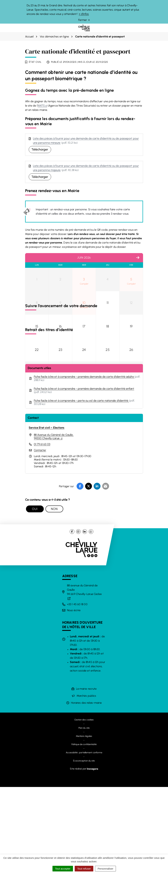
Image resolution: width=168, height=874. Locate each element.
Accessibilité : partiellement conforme (84, 839)
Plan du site (84, 815)
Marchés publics (86, 782)
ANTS (42, 105)
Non (54, 596)
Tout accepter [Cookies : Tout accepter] (62, 868)
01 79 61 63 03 (42, 531)
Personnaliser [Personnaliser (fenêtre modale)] (105, 868)
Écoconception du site (84, 847)
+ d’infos (84, 14)
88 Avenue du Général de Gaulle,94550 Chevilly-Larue (53, 523)
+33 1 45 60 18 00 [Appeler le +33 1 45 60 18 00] (77, 691)
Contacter (40, 537)
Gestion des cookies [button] (84, 806)
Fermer (84, 20)
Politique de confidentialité (84, 831)
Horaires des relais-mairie (86, 789)
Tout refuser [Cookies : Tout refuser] (84, 868)
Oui (35, 596)
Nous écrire (73, 697)
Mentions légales (84, 823)
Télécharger (39, 149)
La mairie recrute (86, 775)
